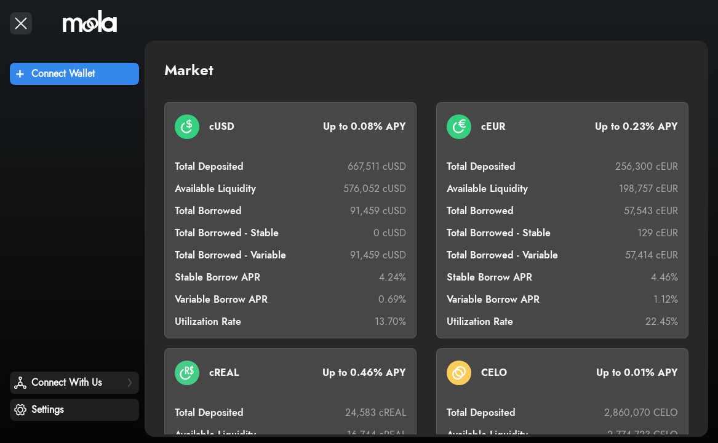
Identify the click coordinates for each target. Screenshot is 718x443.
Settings (47, 410)
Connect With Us (66, 383)
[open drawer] (21, 23)
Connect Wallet (63, 74)
